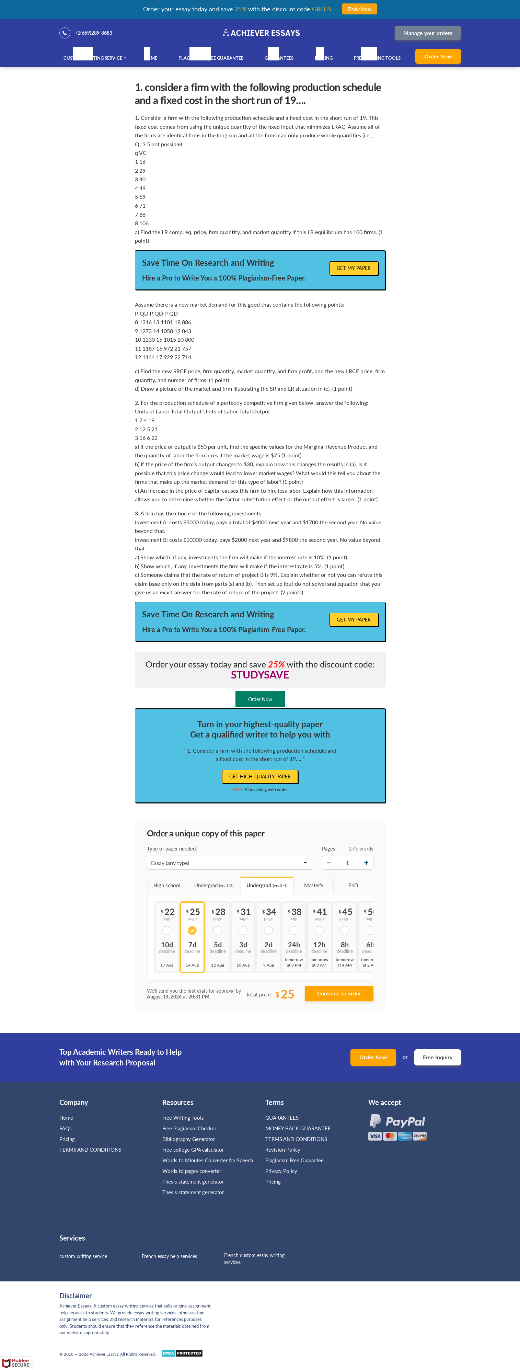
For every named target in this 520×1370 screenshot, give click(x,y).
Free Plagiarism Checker (189, 1128)
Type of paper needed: (172, 848)
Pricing (324, 58)
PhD (345, 882)
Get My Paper (354, 268)
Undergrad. (210, 883)
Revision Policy (282, 1149)
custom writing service (83, 1256)
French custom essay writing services (254, 1258)
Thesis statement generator (193, 1181)
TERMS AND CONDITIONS (91, 1149)
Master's (308, 882)
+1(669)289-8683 (93, 33)
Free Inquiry (437, 1057)
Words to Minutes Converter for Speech (207, 1160)
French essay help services (169, 1256)
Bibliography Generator (188, 1139)
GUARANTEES (279, 58)
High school (164, 882)
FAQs (65, 1128)
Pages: (329, 848)
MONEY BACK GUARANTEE (298, 1128)
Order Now (438, 56)
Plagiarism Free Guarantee (210, 58)
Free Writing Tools (377, 58)
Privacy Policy (281, 1171)
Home (150, 58)
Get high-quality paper (260, 776)
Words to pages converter (191, 1171)
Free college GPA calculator (193, 1149)
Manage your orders (427, 33)
